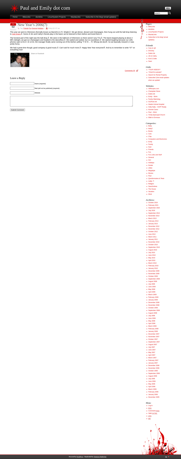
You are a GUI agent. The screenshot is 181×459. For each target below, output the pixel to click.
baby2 (150, 128)
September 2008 (154, 310)
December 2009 (153, 271)
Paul (149, 176)
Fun (30, 28)
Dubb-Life (151, 53)
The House (152, 189)
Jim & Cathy (152, 56)
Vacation (151, 191)
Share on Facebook (37, 53)
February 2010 (153, 266)
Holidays (40, 28)
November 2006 (153, 368)
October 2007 (153, 339)
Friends (25, 28)
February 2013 (153, 221)
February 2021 (153, 205)
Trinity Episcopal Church (156, 115)
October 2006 (153, 371)
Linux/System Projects (57, 17)
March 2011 (152, 237)
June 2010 (152, 255)
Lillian (150, 168)
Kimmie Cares (153, 109)
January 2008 (153, 331)
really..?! (151, 181)
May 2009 (151, 289)
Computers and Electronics (157, 139)
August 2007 (152, 344)
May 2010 (151, 258)
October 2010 (153, 245)
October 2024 (153, 202)
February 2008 (153, 329)
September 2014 (154, 213)
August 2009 (152, 281)
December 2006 (153, 365)
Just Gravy (16, 34)
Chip (149, 136)
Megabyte (151, 170)
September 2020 (154, 208)
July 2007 (151, 347)
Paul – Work (152, 112)
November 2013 (153, 216)
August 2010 (152, 250)
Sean (150, 61)
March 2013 (152, 218)
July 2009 (151, 284)
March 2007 (152, 358)
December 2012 (153, 226)
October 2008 (153, 308)
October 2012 (153, 231)
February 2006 (153, 392)
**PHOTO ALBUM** (155, 72)
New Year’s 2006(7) (32, 25)
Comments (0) (130, 71)
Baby (150, 126)
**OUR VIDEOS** (154, 70)
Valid (152, 413)
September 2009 (154, 279)
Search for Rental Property (157, 75)
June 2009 (152, 287)
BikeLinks (26, 17)
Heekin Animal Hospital (156, 104)
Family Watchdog (154, 99)
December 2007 (153, 334)
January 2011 (153, 239)
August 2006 (152, 376)
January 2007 (153, 363)
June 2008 (152, 318)
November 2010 (153, 242)
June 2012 (152, 234)
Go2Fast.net (152, 102)
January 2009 (153, 300)
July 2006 (151, 379)
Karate (150, 165)
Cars (150, 134)
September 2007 (154, 342)
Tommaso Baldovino (100, 456)
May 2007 (151, 352)
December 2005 (153, 397)
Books (150, 131)
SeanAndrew (152, 186)
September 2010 (154, 247)
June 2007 (152, 350)
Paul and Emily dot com (45, 8)
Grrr (149, 160)
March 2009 (152, 294)
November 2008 (153, 305)
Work (150, 194)
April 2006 (151, 386)
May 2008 (151, 321)
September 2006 (154, 373)
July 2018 (151, 210)
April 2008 (151, 323)
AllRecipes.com (153, 88)
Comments (153, 411)
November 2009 (153, 273)
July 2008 (151, 316)
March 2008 (152, 326)
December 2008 (153, 302)
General (34, 28)
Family (150, 144)
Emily (150, 142)
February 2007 (153, 360)
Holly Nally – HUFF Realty (157, 107)
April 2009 (151, 292)
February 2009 (153, 297)
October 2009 (153, 276)
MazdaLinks (75, 17)
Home (15, 17)
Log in (150, 405)
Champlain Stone (154, 91)
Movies (150, 173)
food (149, 147)
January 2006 (153, 394)
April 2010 (151, 260)
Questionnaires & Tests (156, 178)
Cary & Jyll (152, 48)
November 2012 (153, 229)
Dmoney (151, 51)
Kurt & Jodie (152, 58)
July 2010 (151, 252)
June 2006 (152, 381)
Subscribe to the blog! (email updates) (101, 17)
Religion (151, 184)
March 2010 (152, 263)
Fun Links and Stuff (155, 155)
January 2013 (153, 224)
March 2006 (152, 389)
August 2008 (152, 313)
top (166, 456)
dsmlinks (39, 17)
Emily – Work (152, 96)
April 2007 (151, 355)
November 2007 (153, 337)
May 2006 (151, 384)
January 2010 (153, 268)
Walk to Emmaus (154, 117)
